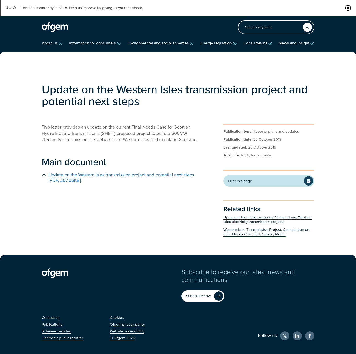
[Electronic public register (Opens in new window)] (62, 338)
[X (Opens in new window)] (284, 335)
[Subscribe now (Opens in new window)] (202, 296)
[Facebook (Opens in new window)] (309, 335)
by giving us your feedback (119, 8)
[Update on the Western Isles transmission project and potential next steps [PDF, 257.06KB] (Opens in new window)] (121, 177)
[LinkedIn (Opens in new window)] (297, 335)
